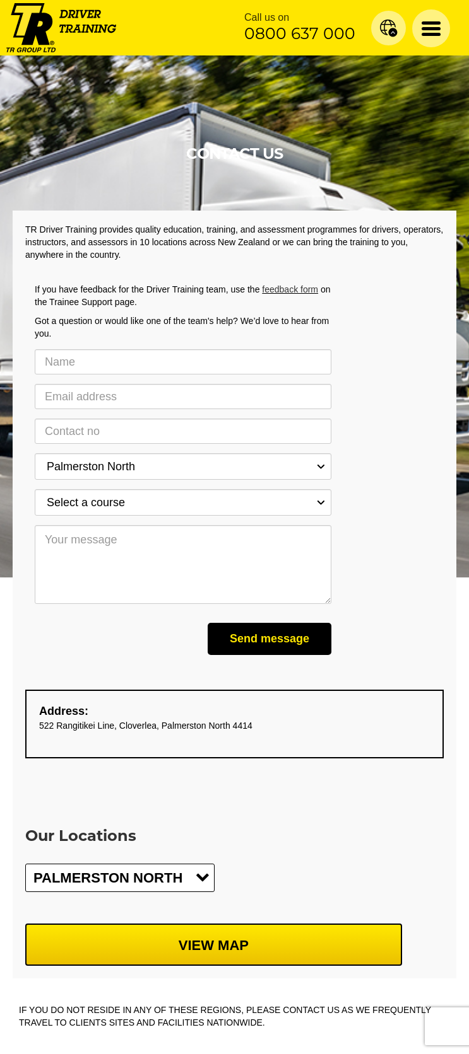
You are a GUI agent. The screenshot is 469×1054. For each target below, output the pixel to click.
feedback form (290, 289)
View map (214, 945)
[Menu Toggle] (431, 28)
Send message (269, 638)
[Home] (61, 27)
